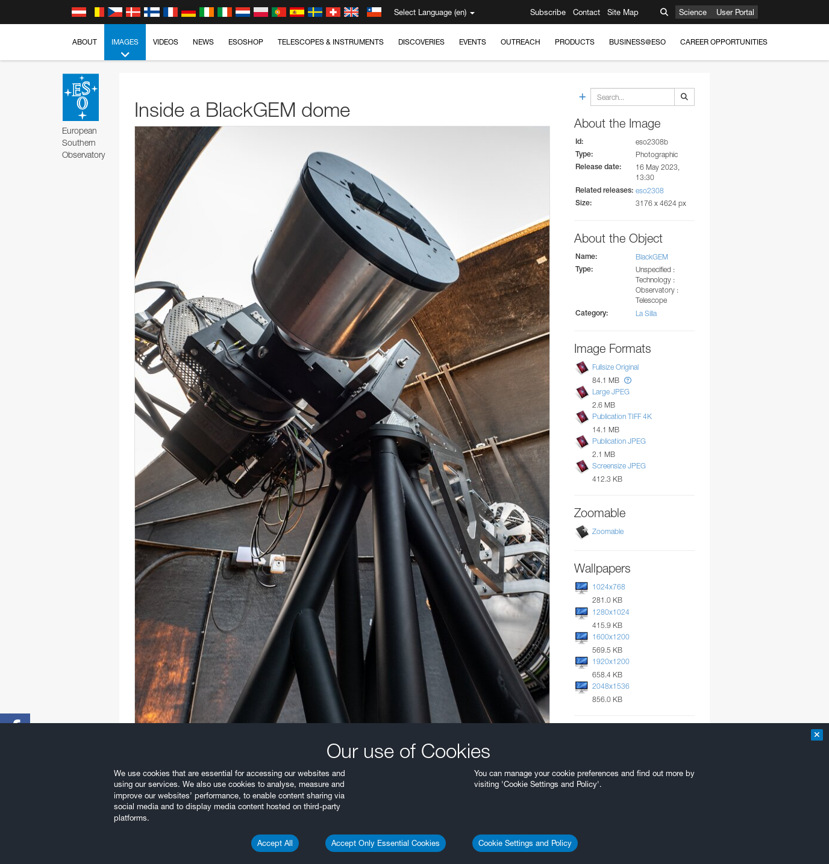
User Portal (735, 12)
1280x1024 (611, 612)
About (84, 41)
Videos (165, 41)
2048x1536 (611, 686)
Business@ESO (637, 41)
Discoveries (421, 41)
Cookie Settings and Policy (525, 843)
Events (472, 41)
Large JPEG (611, 391)
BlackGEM (652, 256)
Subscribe (548, 12)
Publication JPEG (619, 441)
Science (693, 12)
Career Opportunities (724, 41)
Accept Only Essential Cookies (385, 843)
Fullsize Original (615, 366)
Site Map (623, 12)
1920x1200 (611, 661)
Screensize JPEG (619, 465)
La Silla (646, 313)
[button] (627, 380)
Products (575, 41)
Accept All (275, 843)
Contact (586, 12)
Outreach (520, 41)
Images (125, 48)
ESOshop (245, 41)
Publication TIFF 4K (622, 416)
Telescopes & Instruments (331, 41)
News (203, 41)
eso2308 (650, 190)
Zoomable (608, 531)
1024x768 (608, 586)
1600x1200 (611, 636)
